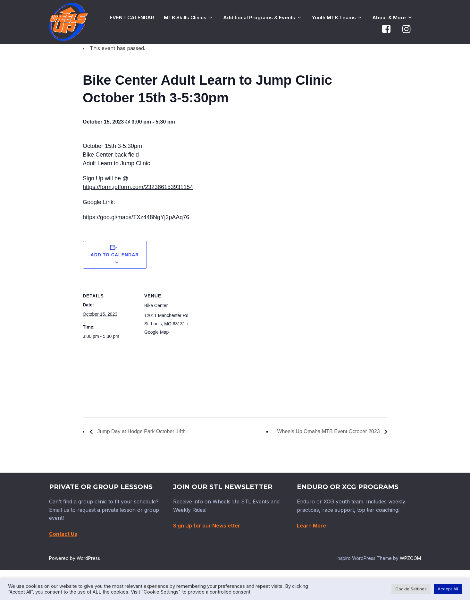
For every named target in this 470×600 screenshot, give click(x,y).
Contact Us (63, 563)
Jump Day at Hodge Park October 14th (141, 461)
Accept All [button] (448, 588)
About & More (392, 17)
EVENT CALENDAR (132, 17)
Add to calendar (115, 284)
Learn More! (312, 555)
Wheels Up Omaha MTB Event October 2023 (329, 461)
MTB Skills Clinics (189, 17)
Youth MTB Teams (337, 17)
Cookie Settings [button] (411, 588)
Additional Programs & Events (262, 17)
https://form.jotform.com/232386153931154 (138, 217)
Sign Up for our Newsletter (206, 555)
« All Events (97, 61)
